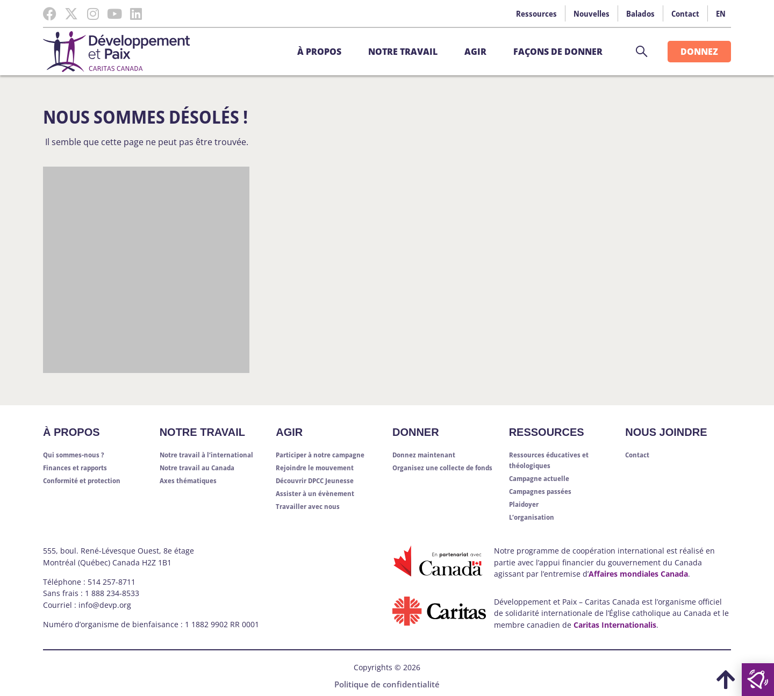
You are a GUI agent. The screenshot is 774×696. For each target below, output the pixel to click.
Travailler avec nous (308, 506)
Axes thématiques (188, 480)
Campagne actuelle (539, 478)
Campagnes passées (540, 491)
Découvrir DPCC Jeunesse (315, 480)
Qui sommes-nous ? (73, 455)
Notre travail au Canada (197, 467)
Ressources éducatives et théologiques (549, 460)
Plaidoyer (524, 504)
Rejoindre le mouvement (315, 467)
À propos (322, 52)
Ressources (536, 13)
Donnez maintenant (423, 455)
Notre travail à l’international (206, 455)
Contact (685, 13)
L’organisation (531, 517)
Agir (478, 52)
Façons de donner (560, 52)
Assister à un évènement (315, 493)
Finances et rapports (75, 467)
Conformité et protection (81, 480)
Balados (640, 13)
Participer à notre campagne (320, 455)
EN (721, 13)
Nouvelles (592, 13)
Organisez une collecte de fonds (442, 467)
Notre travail (405, 52)
